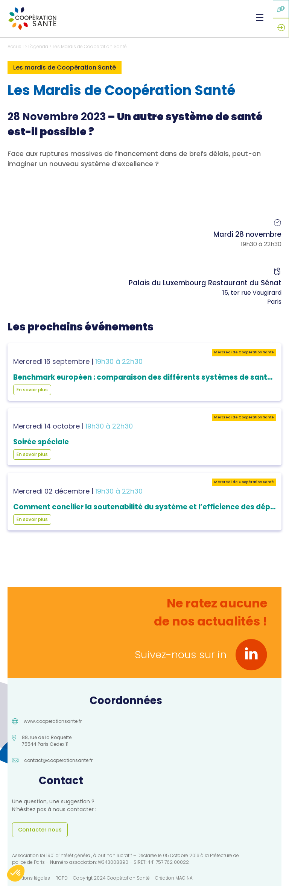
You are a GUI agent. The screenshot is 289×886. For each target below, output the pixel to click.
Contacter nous (40, 829)
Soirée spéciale (41, 442)
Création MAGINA (174, 878)
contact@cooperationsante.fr (58, 760)
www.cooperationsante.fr (53, 721)
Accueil (16, 46)
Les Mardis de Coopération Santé (90, 46)
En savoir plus (32, 389)
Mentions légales (31, 878)
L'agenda (38, 46)
